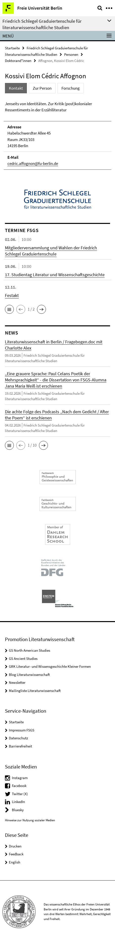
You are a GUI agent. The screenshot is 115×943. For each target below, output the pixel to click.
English (14, 862)
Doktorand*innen (18, 60)
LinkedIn (18, 801)
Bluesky (18, 809)
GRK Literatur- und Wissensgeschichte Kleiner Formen (50, 666)
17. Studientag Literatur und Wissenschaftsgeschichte (55, 274)
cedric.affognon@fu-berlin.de (32, 163)
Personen (71, 54)
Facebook (19, 785)
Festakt (12, 295)
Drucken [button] (15, 846)
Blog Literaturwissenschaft (29, 674)
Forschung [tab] (70, 88)
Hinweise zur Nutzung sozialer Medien (30, 820)
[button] (9, 309)
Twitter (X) (20, 793)
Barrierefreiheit (20, 746)
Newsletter (17, 682)
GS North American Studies (29, 650)
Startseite (12, 48)
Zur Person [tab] (42, 88)
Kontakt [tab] (16, 88)
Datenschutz (18, 738)
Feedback (16, 854)
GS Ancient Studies (23, 658)
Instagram (20, 777)
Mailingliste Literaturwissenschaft (35, 690)
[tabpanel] (57, 135)
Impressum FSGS (21, 730)
